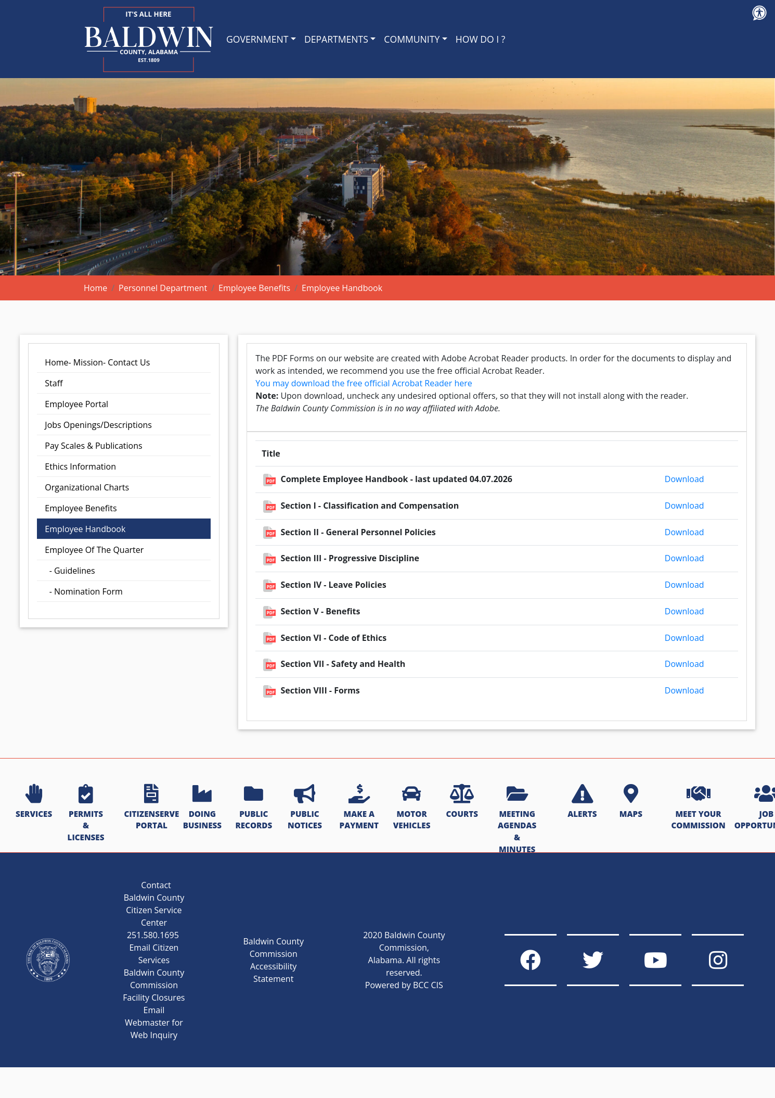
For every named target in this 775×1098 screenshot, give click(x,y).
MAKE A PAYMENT (359, 808)
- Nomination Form (83, 591)
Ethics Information (80, 466)
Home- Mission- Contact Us (97, 362)
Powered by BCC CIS (404, 985)
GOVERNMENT (257, 39)
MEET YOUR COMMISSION (698, 808)
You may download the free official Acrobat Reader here (363, 383)
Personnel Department (163, 288)
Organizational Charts (87, 487)
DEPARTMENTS (336, 39)
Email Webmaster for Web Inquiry (154, 1022)
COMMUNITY (412, 39)
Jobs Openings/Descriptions (98, 425)
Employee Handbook (85, 529)
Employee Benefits (254, 288)
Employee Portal (76, 404)
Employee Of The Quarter (94, 550)
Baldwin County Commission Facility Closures (154, 985)
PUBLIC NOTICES (305, 808)
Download (684, 479)
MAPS (630, 802)
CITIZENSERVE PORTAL (151, 808)
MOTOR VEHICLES (412, 808)
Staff (53, 383)
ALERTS (582, 802)
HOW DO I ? (481, 39)
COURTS (461, 802)
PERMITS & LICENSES (86, 813)
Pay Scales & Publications (93, 445)
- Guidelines (70, 570)
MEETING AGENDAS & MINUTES (517, 819)
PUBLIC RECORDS (253, 808)
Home (95, 288)
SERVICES (34, 802)
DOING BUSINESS (202, 808)
